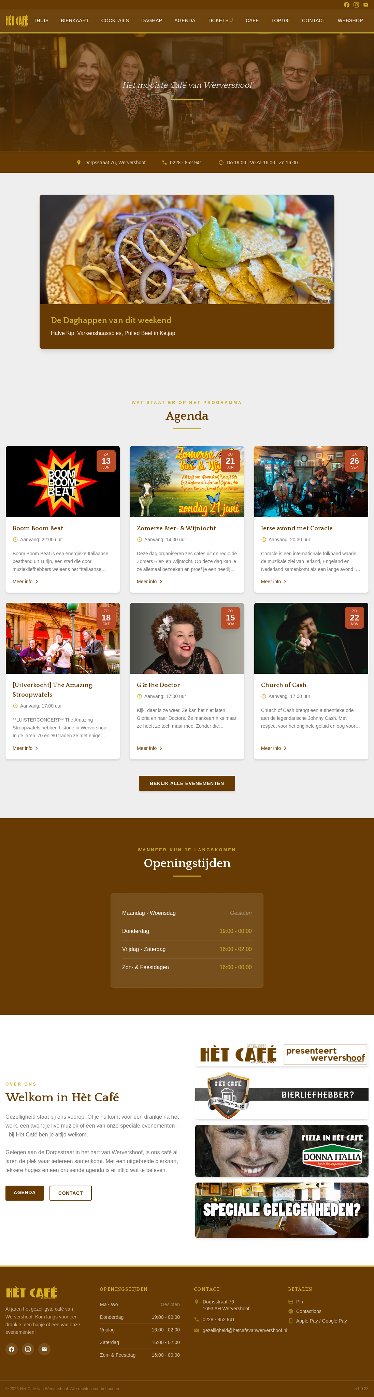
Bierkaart (75, 20)
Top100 (280, 20)
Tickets (221, 20)
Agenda (184, 20)
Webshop (350, 20)
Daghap (151, 20)
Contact (314, 20)
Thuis (41, 20)
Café (252, 20)
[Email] (366, 5)
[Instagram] (356, 5)
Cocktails (115, 20)
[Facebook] (346, 5)
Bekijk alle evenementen (187, 783)
